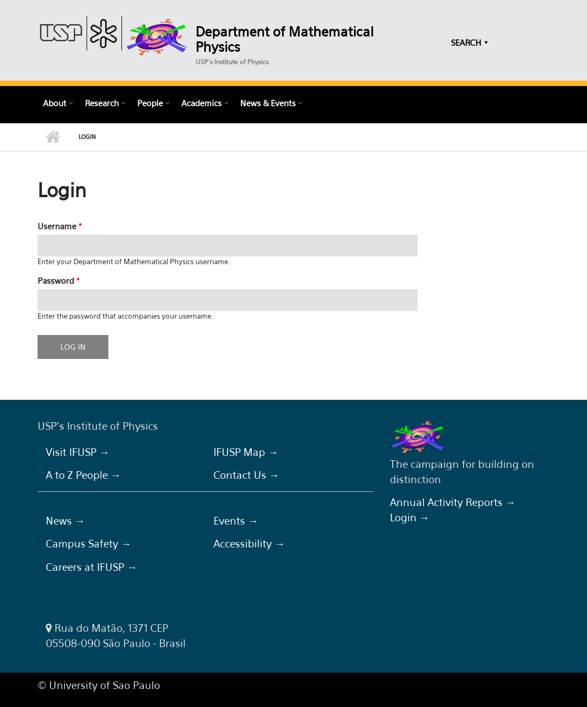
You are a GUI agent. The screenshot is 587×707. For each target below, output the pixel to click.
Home (53, 137)
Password (59, 280)
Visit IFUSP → (77, 452)
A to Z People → (83, 475)
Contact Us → (246, 475)
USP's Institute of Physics (231, 62)
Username (60, 226)
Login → (410, 517)
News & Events (268, 103)
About (54, 103)
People (150, 103)
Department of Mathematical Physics (284, 39)
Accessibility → (249, 544)
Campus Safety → (88, 544)
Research (102, 103)
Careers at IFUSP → (91, 567)
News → (65, 521)
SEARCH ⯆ (469, 42)
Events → (235, 521)
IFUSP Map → (245, 452)
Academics (201, 103)
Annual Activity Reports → (453, 502)
